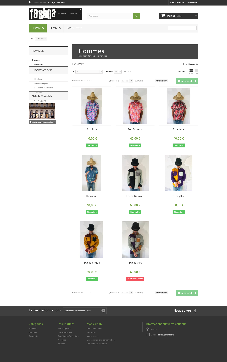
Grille (191, 71)
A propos (38, 96)
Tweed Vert (135, 262)
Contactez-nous (177, 2)
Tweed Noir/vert (135, 196)
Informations (42, 75)
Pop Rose (92, 129)
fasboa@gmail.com (166, 335)
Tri (73, 71)
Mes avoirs (91, 332)
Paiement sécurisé (42, 101)
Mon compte (95, 324)
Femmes (55, 28)
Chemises (36, 60)
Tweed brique (92, 262)
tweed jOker (178, 196)
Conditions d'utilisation (43, 92)
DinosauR (91, 196)
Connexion (192, 2)
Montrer (109, 71)
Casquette (74, 28)
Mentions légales (41, 88)
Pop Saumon (135, 129)
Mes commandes (94, 328)
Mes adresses (93, 336)
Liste (196, 71)
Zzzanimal (179, 129)
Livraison (38, 83)
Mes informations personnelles (100, 340)
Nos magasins (40, 105)
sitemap (61, 344)
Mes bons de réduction (97, 344)
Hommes (38, 28)
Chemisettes (37, 64)
